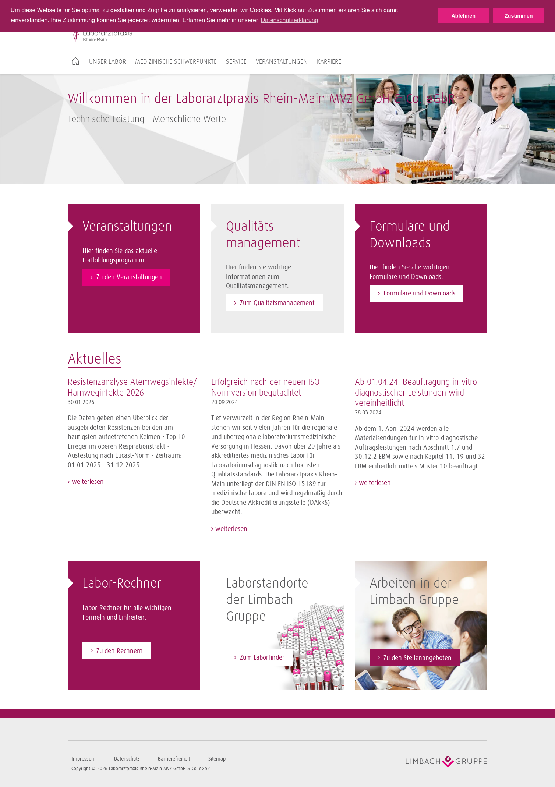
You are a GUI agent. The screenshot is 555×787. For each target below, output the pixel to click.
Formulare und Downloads (419, 293)
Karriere (329, 62)
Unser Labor (107, 62)
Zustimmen (519, 16)
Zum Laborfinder (262, 657)
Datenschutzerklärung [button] (289, 20)
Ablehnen (463, 16)
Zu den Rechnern (119, 651)
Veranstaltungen (282, 62)
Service (236, 62)
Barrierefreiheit (174, 759)
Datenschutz (126, 759)
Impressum (83, 759)
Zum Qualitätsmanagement (277, 302)
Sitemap (217, 759)
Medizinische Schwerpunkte (176, 62)
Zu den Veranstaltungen (129, 277)
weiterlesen (87, 481)
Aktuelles (94, 359)
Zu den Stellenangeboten (417, 658)
